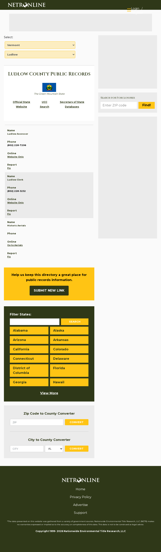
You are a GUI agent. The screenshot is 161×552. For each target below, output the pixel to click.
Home (80, 489)
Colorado (60, 349)
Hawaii (58, 382)
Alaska (58, 330)
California (21, 349)
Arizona (19, 340)
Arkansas (60, 340)
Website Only (15, 156)
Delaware (61, 359)
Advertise (80, 505)
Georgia (19, 382)
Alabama (20, 330)
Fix (9, 168)
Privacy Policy (80, 497)
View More (49, 393)
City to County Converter (49, 440)
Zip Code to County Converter (49, 413)
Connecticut (23, 359)
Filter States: (20, 314)
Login (135, 8)
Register (137, 13)
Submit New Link (49, 290)
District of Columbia (21, 370)
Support (80, 513)
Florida (59, 368)
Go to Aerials (15, 245)
